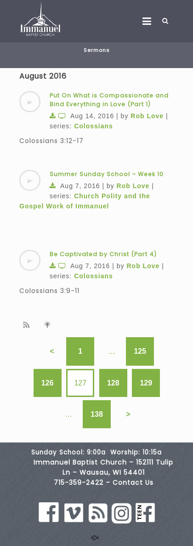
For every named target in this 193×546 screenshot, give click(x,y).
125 (140, 351)
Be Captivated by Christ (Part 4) (103, 254)
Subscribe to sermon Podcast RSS (28, 324)
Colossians (93, 126)
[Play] (30, 101)
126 (47, 383)
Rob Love (147, 116)
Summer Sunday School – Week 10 (107, 174)
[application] (29, 101)
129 (146, 383)
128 (113, 383)
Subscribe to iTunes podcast (49, 324)
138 (97, 414)
